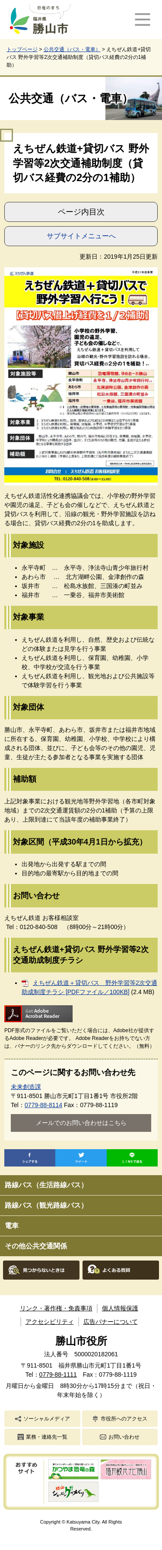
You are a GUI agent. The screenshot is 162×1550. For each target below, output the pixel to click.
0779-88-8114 (43, 1105)
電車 (12, 1225)
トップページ (22, 49)
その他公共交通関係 (36, 1246)
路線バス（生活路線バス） (46, 1185)
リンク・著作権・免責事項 (56, 1308)
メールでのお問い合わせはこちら (81, 1122)
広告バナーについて (110, 1321)
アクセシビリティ (49, 1321)
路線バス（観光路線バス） (46, 1205)
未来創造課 (26, 1086)
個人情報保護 (120, 1308)
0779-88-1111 (58, 1374)
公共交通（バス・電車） (72, 49)
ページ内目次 (81, 212)
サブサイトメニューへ (81, 236)
